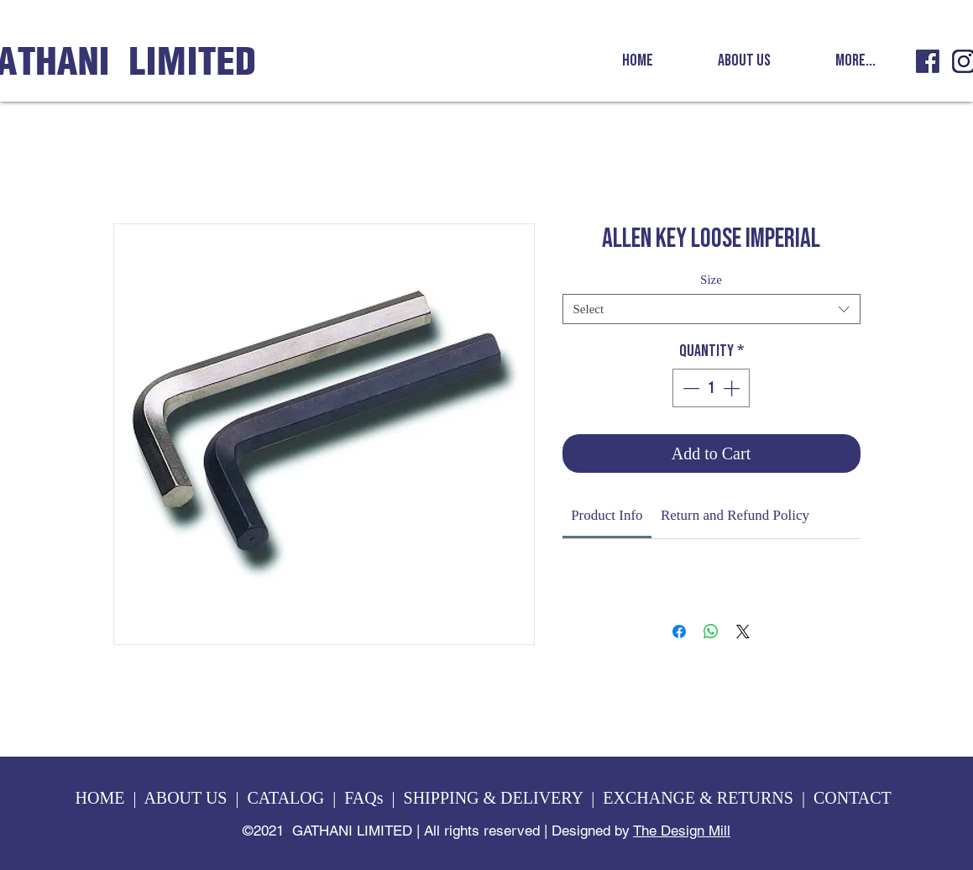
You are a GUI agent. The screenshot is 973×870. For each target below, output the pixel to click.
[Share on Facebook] (679, 631)
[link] (606, 515)
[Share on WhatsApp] (711, 631)
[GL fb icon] (927, 61)
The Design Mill (681, 830)
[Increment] (733, 387)
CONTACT (854, 798)
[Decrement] (689, 387)
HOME (100, 798)
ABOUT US (185, 798)
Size (711, 279)
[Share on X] (743, 631)
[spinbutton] (711, 387)
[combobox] (711, 309)
